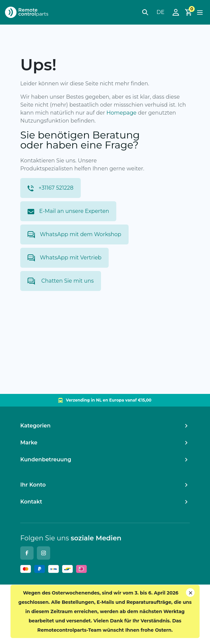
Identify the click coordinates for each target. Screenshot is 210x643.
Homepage (121, 113)
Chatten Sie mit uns (61, 281)
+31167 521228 (50, 188)
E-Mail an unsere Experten (68, 211)
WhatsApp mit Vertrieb (64, 257)
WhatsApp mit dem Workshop (74, 234)
